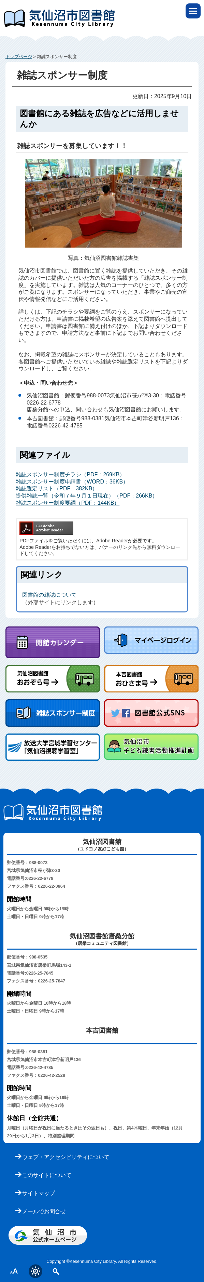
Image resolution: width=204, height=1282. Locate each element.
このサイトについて (46, 1175)
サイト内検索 (56, 1271)
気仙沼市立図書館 (102, 12)
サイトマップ (38, 1193)
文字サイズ (14, 1271)
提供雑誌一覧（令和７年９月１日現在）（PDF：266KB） (87, 496)
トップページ (18, 56)
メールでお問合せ (44, 1211)
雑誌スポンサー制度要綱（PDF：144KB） (67, 503)
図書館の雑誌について (49, 595)
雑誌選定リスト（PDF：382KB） (57, 488)
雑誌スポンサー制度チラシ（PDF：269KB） (70, 474)
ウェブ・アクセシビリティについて (66, 1157)
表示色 (35, 1271)
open (193, 10)
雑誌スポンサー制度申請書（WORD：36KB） (72, 482)
